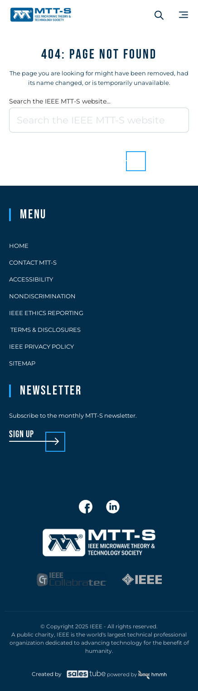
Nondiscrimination (42, 296)
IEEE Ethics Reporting (46, 312)
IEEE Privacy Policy (41, 346)
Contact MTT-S (33, 262)
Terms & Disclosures (45, 329)
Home (19, 245)
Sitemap (22, 363)
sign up (21, 434)
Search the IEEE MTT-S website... (60, 101)
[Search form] (159, 15)
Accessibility (31, 279)
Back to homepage (83, 154)
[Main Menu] (183, 14)
